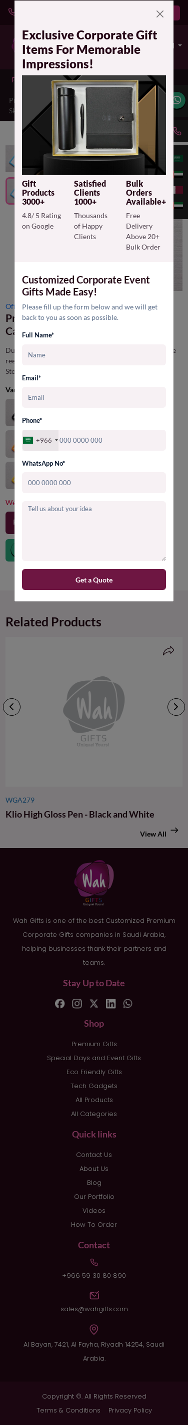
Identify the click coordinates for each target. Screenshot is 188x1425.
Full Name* (38, 335)
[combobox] (40, 440)
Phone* (32, 420)
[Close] (160, 13)
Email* (31, 378)
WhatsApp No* (43, 463)
